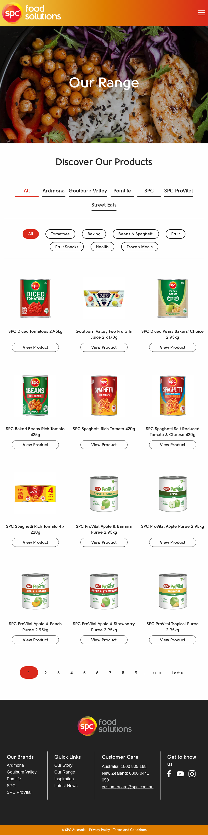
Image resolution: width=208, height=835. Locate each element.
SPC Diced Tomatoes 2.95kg (35, 331)
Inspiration (64, 779)
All (27, 191)
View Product (35, 347)
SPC (149, 191)
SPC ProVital (178, 191)
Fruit (175, 234)
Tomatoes (60, 234)
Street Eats (104, 205)
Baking (94, 234)
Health (102, 247)
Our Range (64, 772)
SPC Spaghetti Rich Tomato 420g (104, 429)
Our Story (63, 765)
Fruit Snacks (66, 247)
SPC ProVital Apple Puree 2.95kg (172, 527)
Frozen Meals (140, 247)
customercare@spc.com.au (127, 787)
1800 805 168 (134, 766)
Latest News (66, 786)
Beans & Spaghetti (135, 234)
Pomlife (122, 191)
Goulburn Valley (88, 191)
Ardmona (54, 191)
